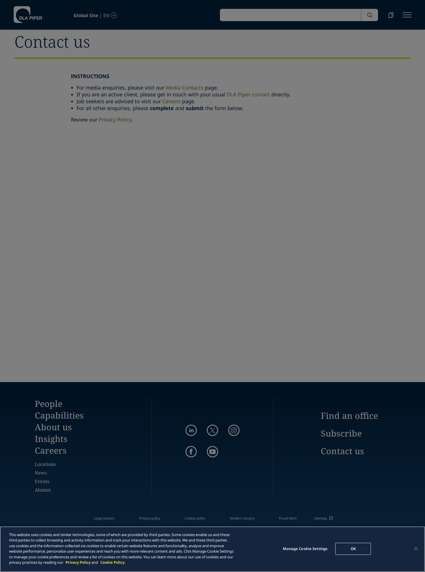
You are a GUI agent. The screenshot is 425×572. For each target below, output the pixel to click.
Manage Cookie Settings (305, 548)
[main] (212, 549)
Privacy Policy (78, 562)
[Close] (416, 548)
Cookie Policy (112, 562)
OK (353, 548)
